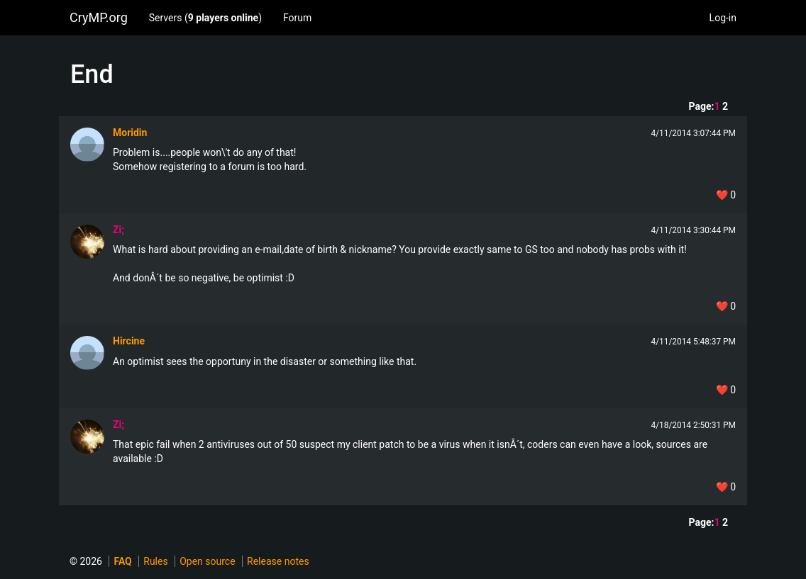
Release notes (278, 561)
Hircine (129, 341)
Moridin (130, 132)
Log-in (723, 17)
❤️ (726, 195)
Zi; (118, 229)
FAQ (122, 561)
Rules (155, 561)
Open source (207, 561)
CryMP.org (99, 17)
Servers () (205, 17)
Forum (297, 17)
